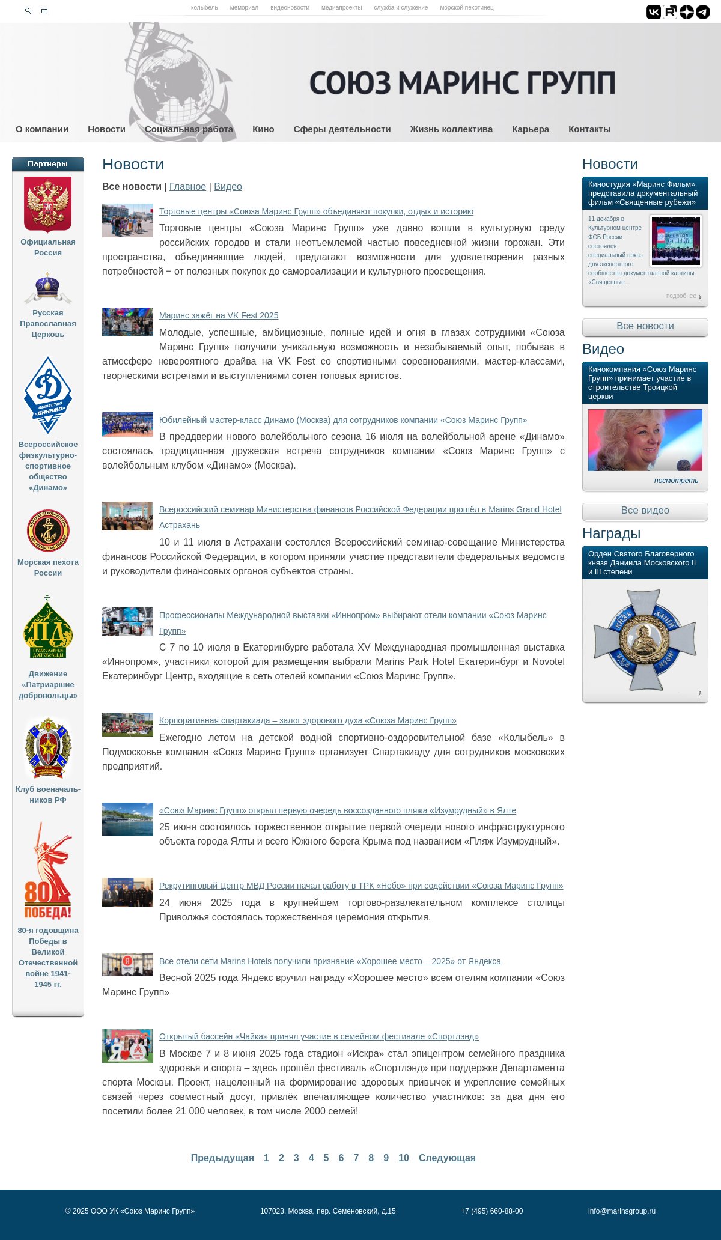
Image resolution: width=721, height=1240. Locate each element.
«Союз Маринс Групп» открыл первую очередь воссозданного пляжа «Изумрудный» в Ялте (337, 810)
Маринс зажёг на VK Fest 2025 (218, 315)
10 (403, 1158)
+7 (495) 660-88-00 (492, 1211)
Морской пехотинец (466, 7)
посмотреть (676, 480)
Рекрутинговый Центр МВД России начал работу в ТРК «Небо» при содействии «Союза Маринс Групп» (361, 885)
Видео (228, 186)
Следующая (447, 1158)
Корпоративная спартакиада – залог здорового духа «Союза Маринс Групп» (308, 720)
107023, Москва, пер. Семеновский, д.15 (328, 1211)
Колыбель (204, 7)
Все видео (645, 510)
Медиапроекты (341, 7)
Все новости (645, 326)
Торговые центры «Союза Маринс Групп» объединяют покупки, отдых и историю (316, 211)
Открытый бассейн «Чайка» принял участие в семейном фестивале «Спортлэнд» (319, 1036)
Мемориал (244, 7)
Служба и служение (401, 7)
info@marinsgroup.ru (622, 1211)
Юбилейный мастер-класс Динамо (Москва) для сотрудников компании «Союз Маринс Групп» (343, 420)
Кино (263, 129)
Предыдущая (222, 1158)
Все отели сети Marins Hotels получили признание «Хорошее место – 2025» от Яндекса (330, 961)
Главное (187, 186)
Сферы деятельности (342, 129)
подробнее (681, 296)
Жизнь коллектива (451, 129)
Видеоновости (289, 7)
